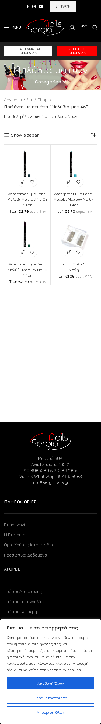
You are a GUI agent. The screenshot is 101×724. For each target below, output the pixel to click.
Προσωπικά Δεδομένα (25, 554)
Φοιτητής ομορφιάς (77, 51)
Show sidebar (25, 134)
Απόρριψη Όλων (51, 712)
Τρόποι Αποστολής (23, 591)
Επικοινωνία (16, 524)
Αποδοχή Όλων (50, 683)
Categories (48, 81)
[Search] (95, 27)
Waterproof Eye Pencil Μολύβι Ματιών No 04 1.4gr (74, 199)
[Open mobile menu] (12, 27)
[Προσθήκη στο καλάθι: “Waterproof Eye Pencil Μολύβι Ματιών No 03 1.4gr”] (22, 182)
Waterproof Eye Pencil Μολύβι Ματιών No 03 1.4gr (27, 199)
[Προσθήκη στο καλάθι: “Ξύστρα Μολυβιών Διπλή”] (69, 252)
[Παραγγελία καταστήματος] (93, 135)
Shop (42, 99)
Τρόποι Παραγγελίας (24, 601)
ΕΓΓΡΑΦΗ (63, 6)
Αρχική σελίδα (18, 99)
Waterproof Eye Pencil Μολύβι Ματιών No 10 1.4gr (27, 269)
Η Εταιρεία (15, 534)
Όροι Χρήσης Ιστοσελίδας (29, 544)
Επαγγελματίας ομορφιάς (28, 51)
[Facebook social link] (28, 6)
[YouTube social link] (41, 6)
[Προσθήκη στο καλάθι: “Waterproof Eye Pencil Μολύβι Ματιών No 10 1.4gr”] (22, 252)
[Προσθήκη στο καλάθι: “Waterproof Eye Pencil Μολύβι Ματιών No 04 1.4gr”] (69, 182)
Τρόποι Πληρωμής (21, 611)
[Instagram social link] (34, 6)
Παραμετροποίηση (50, 697)
